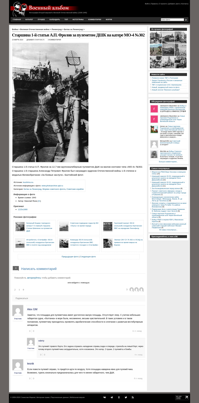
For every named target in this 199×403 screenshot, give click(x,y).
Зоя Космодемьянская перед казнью (166, 188)
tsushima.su (28, 182)
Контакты (184, 4)
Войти (147, 4)
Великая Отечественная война (34, 29)
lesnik (30, 363)
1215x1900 (22, 209)
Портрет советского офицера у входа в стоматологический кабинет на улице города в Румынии (169, 192)
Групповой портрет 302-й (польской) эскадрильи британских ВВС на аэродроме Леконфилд (128, 225)
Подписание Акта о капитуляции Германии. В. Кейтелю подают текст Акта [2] (168, 210)
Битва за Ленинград (73, 29)
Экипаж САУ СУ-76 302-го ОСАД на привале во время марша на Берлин (128, 242)
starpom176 (39, 40)
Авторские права (42, 397)
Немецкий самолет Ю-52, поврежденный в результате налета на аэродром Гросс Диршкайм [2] (168, 178)
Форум (109, 19)
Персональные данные (60, 397)
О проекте (163, 4)
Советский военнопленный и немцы (170, 142)
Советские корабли (75, 189)
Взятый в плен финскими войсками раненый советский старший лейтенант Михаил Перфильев (169, 225)
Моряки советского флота (54, 189)
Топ (66, 19)
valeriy (41, 341)
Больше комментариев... (168, 162)
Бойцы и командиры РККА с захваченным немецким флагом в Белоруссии (173, 107)
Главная (17, 19)
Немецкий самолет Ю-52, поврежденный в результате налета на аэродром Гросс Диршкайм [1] (168, 184)
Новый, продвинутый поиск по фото (165, 87)
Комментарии (94, 19)
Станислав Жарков (27, 397)
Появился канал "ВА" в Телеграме (165, 78)
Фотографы (78, 19)
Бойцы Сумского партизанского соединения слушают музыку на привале (171, 153)
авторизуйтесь (34, 278)
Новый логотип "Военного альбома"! (166, 90)
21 (39, 201)
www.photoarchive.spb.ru (52, 186)
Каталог (29, 19)
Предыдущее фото (70, 256)
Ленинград (57, 29)
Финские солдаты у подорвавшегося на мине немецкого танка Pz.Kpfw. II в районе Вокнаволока (169, 205)
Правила (154, 4)
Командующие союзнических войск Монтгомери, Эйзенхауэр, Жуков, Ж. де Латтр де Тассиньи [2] (167, 199)
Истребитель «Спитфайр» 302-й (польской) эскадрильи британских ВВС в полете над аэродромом (40, 242)
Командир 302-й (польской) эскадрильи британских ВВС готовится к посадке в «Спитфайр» (84, 242)
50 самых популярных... (168, 230)
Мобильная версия (77, 397)
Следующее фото (88, 256)
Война (15, 29)
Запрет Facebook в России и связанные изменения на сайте (167, 81)
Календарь (55, 19)
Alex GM (32, 309)
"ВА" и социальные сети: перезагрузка (166, 85)
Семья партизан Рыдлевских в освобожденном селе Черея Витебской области (172, 118)
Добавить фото (174, 4)
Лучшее (41, 19)
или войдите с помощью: (79, 283)
